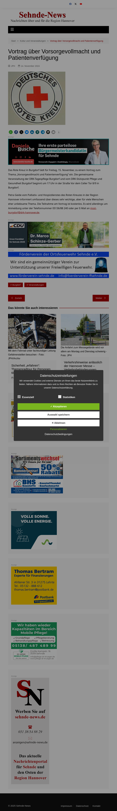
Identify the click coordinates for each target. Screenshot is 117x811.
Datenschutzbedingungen (58, 434)
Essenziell (26, 397)
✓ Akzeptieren (58, 406)
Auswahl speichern (58, 414)
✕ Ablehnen (58, 423)
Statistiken (66, 397)
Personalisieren (58, 429)
